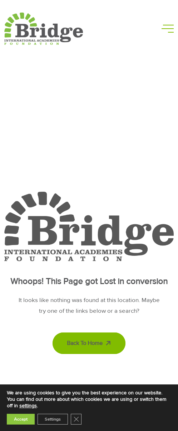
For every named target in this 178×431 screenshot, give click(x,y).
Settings (53, 419)
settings (28, 406)
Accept (21, 419)
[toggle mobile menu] (168, 29)
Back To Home (90, 343)
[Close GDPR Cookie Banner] (76, 419)
